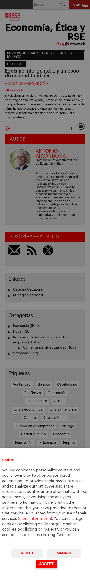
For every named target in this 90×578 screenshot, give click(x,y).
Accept (46, 564)
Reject (27, 553)
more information (35, 519)
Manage (64, 553)
